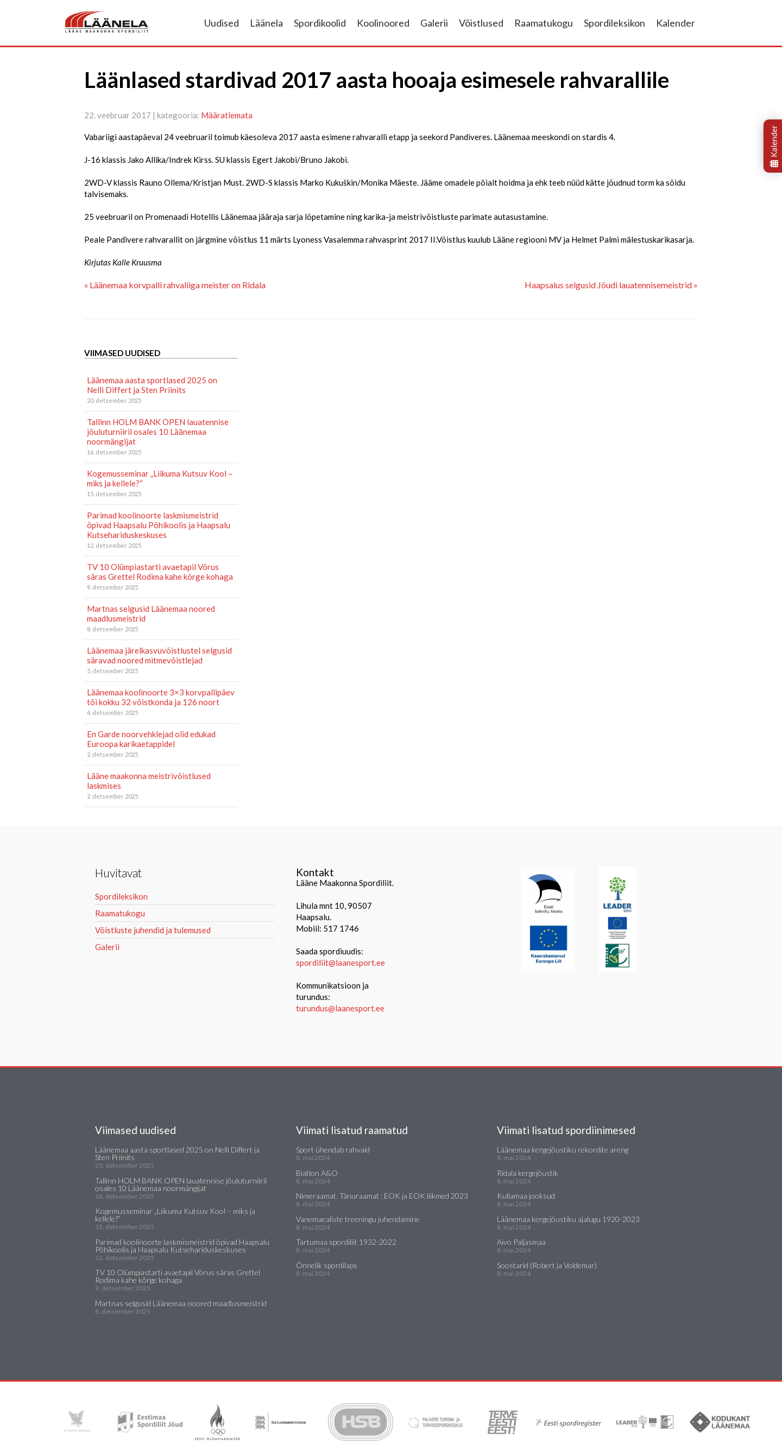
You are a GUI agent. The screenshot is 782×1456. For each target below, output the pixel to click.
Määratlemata (227, 115)
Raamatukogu (543, 23)
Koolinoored (383, 23)
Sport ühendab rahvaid (333, 1149)
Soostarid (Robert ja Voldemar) (547, 1265)
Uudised (221, 23)
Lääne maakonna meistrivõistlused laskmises (149, 780)
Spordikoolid (320, 23)
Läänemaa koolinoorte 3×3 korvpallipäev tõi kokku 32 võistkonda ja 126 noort (161, 697)
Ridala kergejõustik (527, 1173)
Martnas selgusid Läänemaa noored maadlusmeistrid (151, 613)
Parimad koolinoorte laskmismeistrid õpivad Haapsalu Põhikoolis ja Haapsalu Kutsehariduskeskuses (158, 525)
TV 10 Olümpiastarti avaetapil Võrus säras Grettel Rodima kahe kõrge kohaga (160, 571)
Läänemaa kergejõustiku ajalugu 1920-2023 (568, 1219)
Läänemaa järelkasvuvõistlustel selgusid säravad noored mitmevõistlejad (159, 655)
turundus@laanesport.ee (341, 1008)
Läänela (266, 23)
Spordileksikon (614, 23)
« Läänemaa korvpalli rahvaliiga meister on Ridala (175, 285)
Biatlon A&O (317, 1173)
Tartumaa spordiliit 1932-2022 (346, 1241)
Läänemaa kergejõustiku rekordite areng (562, 1149)
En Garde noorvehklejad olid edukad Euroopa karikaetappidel (151, 739)
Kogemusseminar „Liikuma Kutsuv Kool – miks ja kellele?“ (159, 478)
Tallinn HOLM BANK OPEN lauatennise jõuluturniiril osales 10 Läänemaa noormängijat (158, 431)
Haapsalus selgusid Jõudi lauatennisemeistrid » (611, 285)
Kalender (675, 23)
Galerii (434, 23)
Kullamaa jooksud (526, 1195)
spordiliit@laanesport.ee (340, 962)
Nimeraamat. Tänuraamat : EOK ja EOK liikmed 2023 (382, 1195)
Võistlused (481, 23)
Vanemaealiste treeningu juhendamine (358, 1219)
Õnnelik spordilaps (326, 1265)
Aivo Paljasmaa (521, 1241)
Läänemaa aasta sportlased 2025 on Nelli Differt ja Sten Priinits (152, 385)
